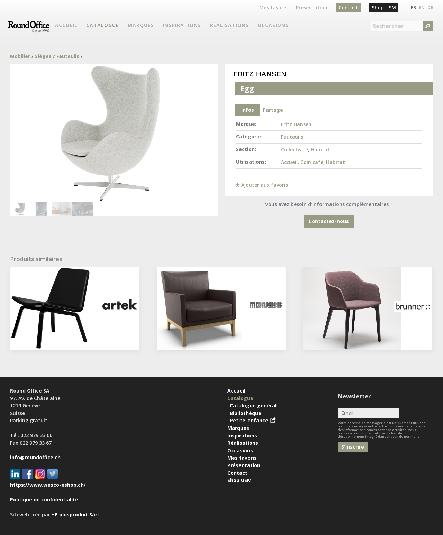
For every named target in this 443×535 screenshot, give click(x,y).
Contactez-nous (329, 221)
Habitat (320, 149)
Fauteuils (67, 56)
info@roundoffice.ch (35, 457)
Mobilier (20, 56)
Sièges (43, 56)
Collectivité (294, 149)
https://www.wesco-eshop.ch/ (48, 484)
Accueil (289, 162)
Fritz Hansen (296, 124)
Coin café (311, 162)
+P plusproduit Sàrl (75, 514)
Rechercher (388, 26)
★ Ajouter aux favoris (261, 185)
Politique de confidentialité (44, 499)
